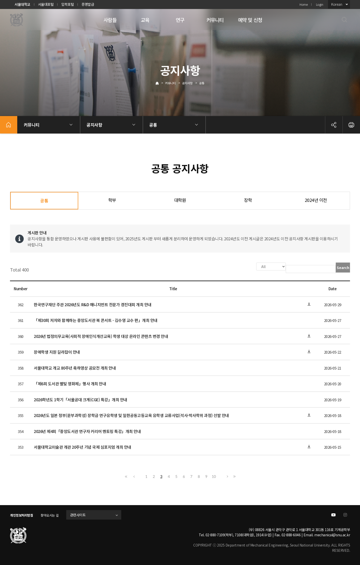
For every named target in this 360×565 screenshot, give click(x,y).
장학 (248, 200)
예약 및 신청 (250, 19)
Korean (336, 4)
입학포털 (67, 4)
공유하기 (333, 125)
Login (319, 4)
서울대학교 (22, 4)
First (126, 476)
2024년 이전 (316, 200)
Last (234, 476)
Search (343, 267)
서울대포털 (46, 4)
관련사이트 (83, 514)
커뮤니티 (215, 19)
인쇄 (351, 125)
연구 (180, 19)
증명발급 (88, 4)
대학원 (180, 200)
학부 (112, 200)
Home (304, 4)
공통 (201, 83)
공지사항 (187, 83)
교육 (145, 19)
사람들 (110, 19)
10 (214, 476)
